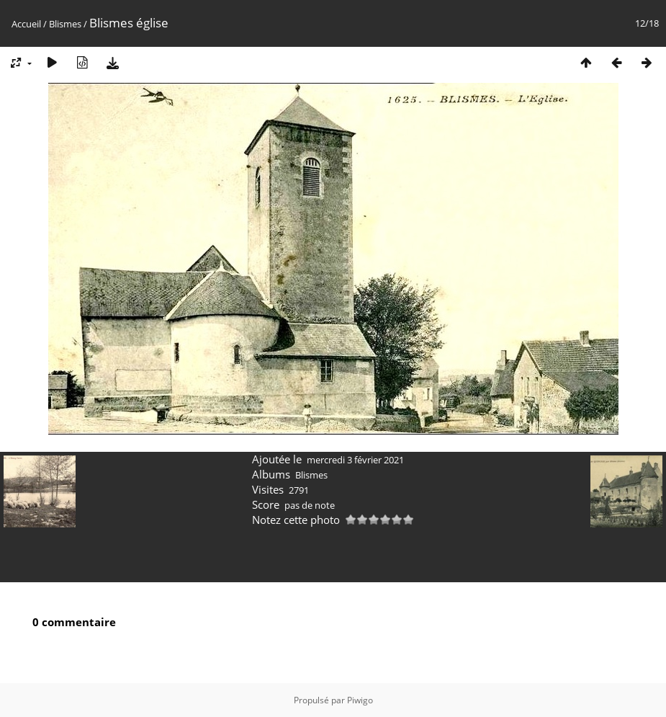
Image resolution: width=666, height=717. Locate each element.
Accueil (26, 23)
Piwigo (360, 700)
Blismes (65, 23)
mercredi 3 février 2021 (355, 459)
